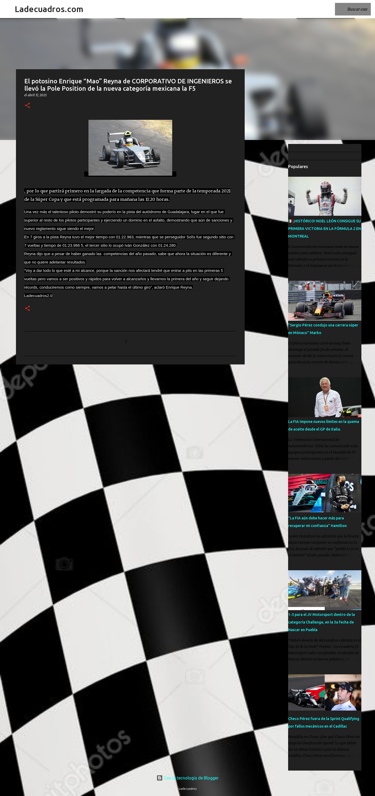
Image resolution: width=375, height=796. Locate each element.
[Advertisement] (271, 226)
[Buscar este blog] (343, 9)
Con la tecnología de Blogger (187, 778)
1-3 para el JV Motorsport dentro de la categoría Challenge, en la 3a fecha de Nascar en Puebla (321, 622)
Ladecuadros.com (49, 9)
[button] (27, 105)
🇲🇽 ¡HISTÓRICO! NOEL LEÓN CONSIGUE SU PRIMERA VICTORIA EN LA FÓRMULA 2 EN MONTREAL (324, 228)
